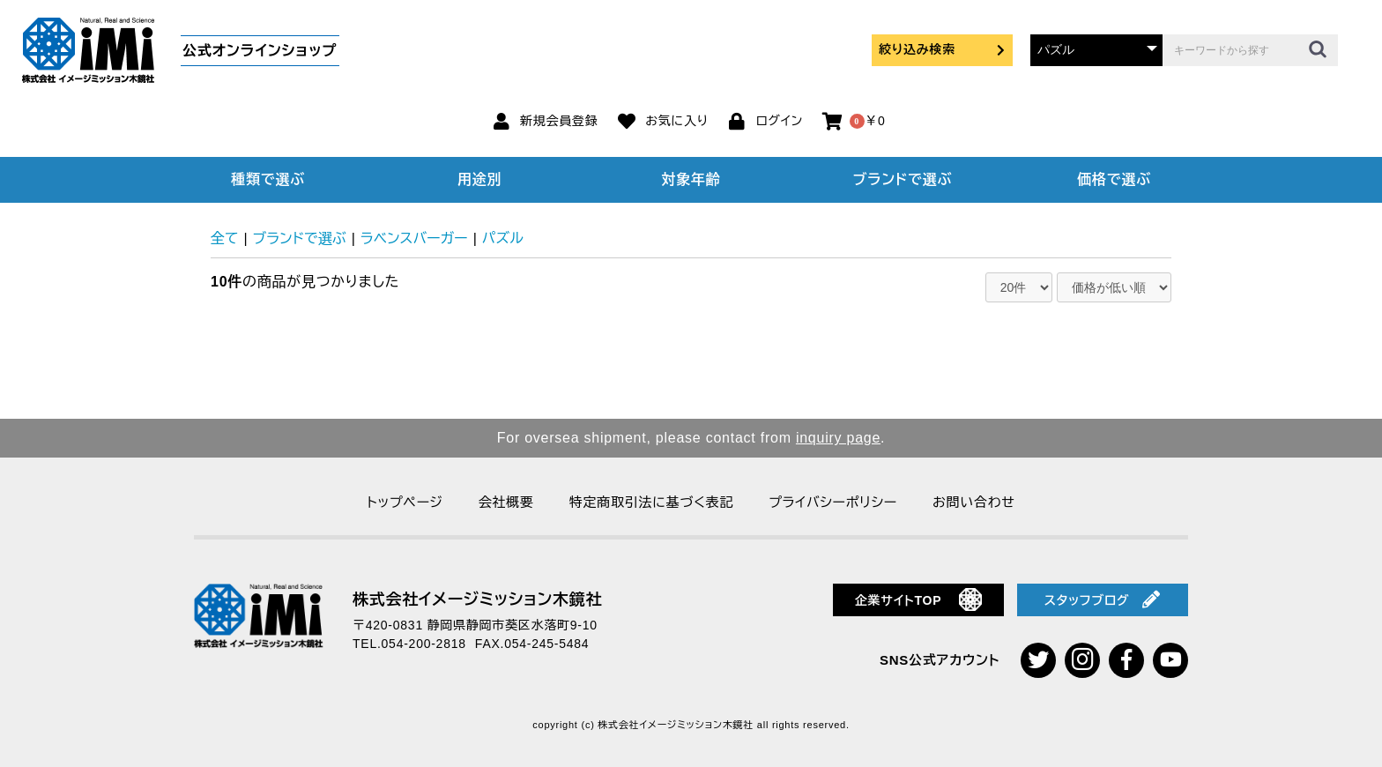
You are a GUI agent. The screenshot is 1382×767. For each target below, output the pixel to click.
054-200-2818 (424, 644)
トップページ (404, 502)
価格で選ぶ (1114, 179)
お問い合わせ (973, 502)
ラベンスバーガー (414, 238)
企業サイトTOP (919, 599)
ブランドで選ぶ (902, 179)
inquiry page (838, 437)
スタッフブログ (1102, 599)
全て (225, 238)
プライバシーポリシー (833, 502)
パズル (503, 238)
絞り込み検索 (942, 49)
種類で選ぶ (268, 179)
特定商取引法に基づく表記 (651, 502)
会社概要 (506, 502)
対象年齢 (691, 179)
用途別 (479, 179)
